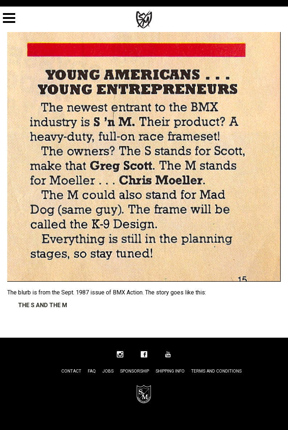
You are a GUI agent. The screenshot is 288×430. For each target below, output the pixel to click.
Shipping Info (170, 371)
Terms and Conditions (216, 371)
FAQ (92, 371)
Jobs (108, 371)
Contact (71, 371)
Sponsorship (134, 371)
